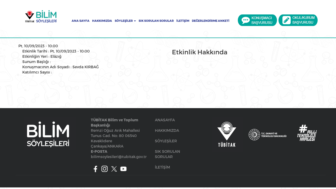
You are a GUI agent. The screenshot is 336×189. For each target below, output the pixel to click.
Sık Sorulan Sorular (156, 21)
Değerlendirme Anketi (210, 21)
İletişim (182, 21)
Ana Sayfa (81, 21)
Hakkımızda (102, 21)
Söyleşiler (125, 21)
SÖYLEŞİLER (166, 141)
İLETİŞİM (162, 167)
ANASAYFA (165, 120)
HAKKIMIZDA (167, 130)
